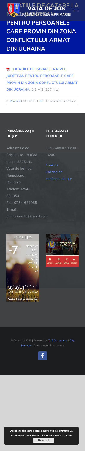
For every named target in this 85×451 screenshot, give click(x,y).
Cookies (52, 165)
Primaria (15, 100)
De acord (43, 440)
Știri (41, 100)
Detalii (68, 435)
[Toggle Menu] (76, 10)
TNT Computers (57, 340)
